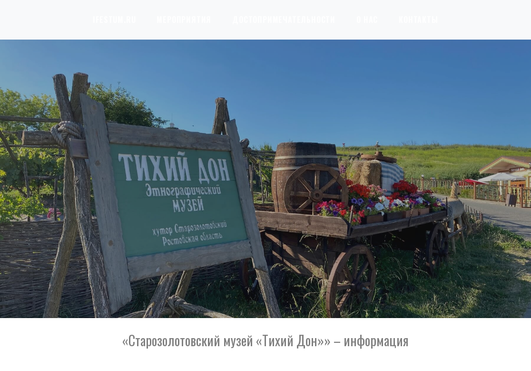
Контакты (418, 19)
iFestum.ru (114, 19)
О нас (367, 19)
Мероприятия (184, 19)
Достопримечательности (283, 19)
